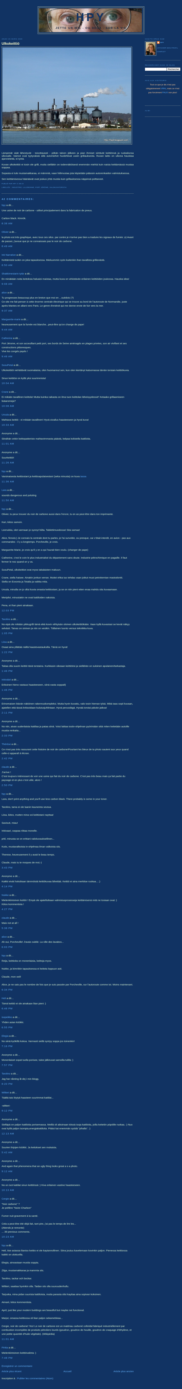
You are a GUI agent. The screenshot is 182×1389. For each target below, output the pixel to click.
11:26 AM (8, 462)
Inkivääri (6, 679)
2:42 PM (7, 758)
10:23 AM (8, 1236)
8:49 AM (7, 246)
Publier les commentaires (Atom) (35, 1378)
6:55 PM (7, 1027)
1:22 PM (7, 652)
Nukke (5, 895)
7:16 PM (7, 1046)
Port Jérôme (41, 187)
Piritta (5, 1347)
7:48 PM (7, 1357)
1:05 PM (7, 633)
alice (4, 292)
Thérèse (6, 744)
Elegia (5, 1035)
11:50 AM (8, 500)
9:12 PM (7, 1110)
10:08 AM (8, 406)
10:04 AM (8, 383)
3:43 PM (7, 867)
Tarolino (6, 619)
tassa (83, 476)
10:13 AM (8, 1190)
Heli (4, 998)
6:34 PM (7, 989)
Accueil (67, 1371)
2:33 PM (7, 735)
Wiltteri (5, 1092)
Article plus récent (11, 1371)
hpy (4, 205)
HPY (91, 17)
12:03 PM (8, 610)
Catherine (7, 338)
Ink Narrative (9, 254)
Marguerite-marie (11, 319)
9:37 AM (7, 310)
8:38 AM (7, 223)
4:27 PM (7, 909)
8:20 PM (7, 1083)
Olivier (5, 232)
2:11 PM (7, 712)
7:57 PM (7, 1065)
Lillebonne (28, 187)
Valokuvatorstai (58, 187)
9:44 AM (7, 329)
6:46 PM (7, 1008)
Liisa (4, 642)
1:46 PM (7, 671)
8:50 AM (7, 265)
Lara (4, 490)
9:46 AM (7, 356)
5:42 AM (7, 1152)
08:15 (21, 183)
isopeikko (7, 1017)
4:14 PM (7, 886)
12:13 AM (8, 1133)
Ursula (5, 414)
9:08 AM (7, 283)
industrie (17, 187)
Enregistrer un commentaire (17, 1366)
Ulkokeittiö (10, 44)
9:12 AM (7, 1171)
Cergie (5, 1198)
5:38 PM (7, 928)
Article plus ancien (123, 1371)
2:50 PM (7, 785)
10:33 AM (8, 424)
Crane (5, 391)
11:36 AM (8, 481)
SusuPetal (7, 365)
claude (5, 766)
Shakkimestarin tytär (13, 273)
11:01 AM (8, 443)
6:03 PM (7, 947)
